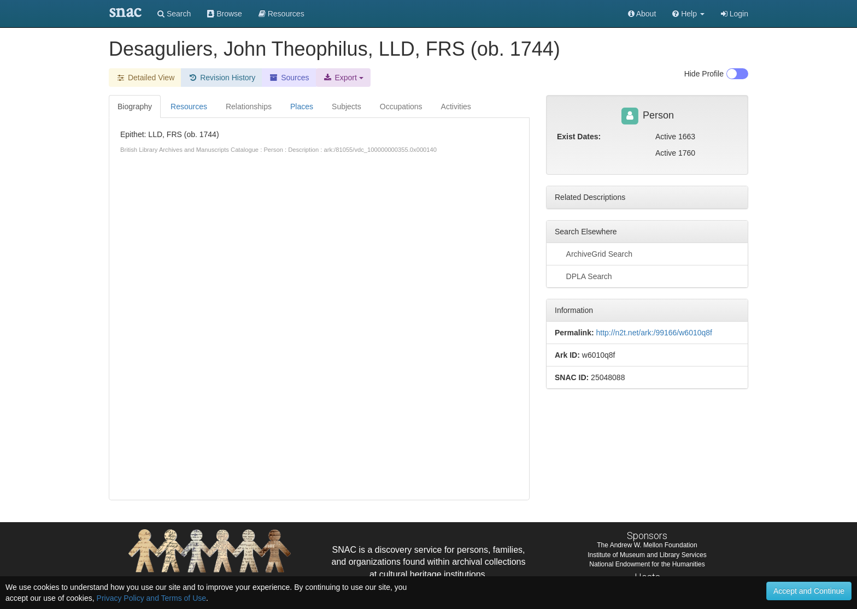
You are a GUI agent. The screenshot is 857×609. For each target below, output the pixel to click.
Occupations (401, 106)
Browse (224, 13)
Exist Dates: (579, 136)
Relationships (249, 106)
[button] (688, 13)
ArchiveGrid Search (593, 253)
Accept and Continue (808, 591)
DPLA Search (583, 276)
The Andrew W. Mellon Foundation (647, 545)
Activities (456, 106)
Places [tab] (301, 106)
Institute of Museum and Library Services (647, 555)
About (642, 13)
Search (174, 13)
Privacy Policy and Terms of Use (151, 598)
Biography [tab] (135, 106)
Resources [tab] (189, 106)
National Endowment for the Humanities (647, 564)
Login (734, 13)
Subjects (346, 106)
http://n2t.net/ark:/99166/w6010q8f (654, 332)
